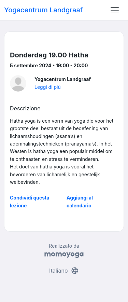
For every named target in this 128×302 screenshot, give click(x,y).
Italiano (64, 270)
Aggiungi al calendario (80, 201)
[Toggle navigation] (114, 10)
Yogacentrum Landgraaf (43, 10)
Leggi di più (47, 87)
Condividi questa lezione (29, 201)
